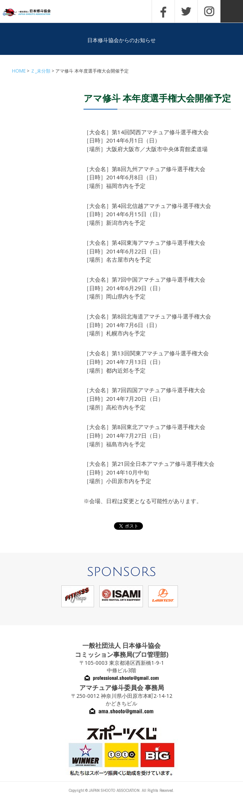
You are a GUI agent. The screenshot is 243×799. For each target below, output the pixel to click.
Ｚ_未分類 (40, 71)
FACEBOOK (163, 11)
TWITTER (186, 11)
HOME (19, 71)
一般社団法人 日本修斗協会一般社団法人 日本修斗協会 (32, 12)
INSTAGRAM (209, 11)
